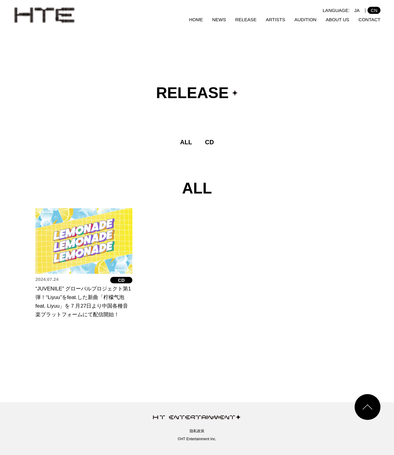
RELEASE (245, 19)
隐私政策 (197, 431)
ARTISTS (275, 19)
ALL (186, 142)
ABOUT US (337, 19)
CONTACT (369, 19)
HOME (196, 19)
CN (374, 10)
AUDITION (306, 19)
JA (357, 10)
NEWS (219, 19)
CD (209, 142)
